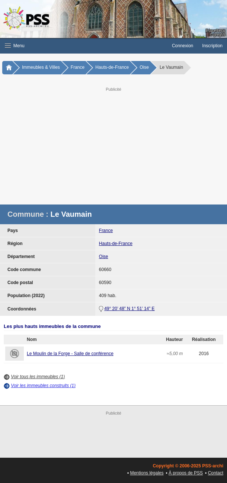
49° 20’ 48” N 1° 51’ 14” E (129, 308)
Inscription (212, 45)
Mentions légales (146, 473)
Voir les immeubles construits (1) (43, 385)
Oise (144, 67)
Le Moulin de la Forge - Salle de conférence (70, 353)
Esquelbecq (215, 31)
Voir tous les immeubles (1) (38, 376)
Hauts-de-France (112, 67)
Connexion (182, 45)
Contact (215, 473)
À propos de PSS (186, 473)
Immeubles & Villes (41, 67)
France (77, 67)
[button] (83, 46)
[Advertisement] (113, 145)
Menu (15, 46)
